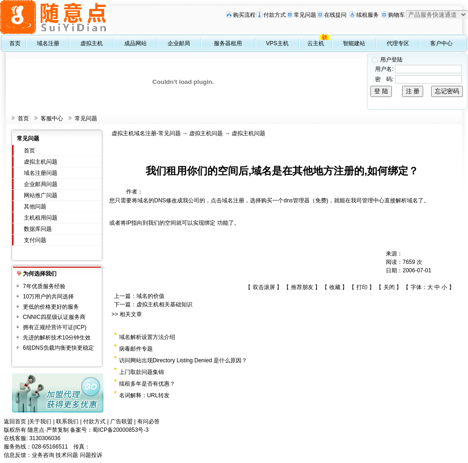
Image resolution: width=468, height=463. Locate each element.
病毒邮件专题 (136, 349)
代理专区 (398, 43)
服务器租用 (228, 43)
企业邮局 (179, 43)
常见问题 (305, 15)
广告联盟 (121, 421)
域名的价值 (150, 296)
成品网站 (135, 43)
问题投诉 (91, 455)
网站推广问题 (40, 195)
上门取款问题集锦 (141, 372)
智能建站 (354, 43)
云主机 (315, 43)
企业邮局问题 (40, 184)
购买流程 (244, 15)
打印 (362, 287)
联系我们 (67, 421)
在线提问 (335, 15)
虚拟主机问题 (40, 162)
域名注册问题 (40, 173)
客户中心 (441, 43)
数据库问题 (38, 229)
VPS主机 (277, 43)
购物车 (396, 15)
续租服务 (367, 15)
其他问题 (35, 206)
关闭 (389, 287)
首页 (15, 43)
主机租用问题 (40, 217)
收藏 (334, 287)
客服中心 (52, 118)
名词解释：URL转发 (144, 395)
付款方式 (274, 15)
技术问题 (67, 455)
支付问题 (35, 240)
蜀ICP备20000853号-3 (120, 430)
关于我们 (40, 421)
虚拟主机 (91, 43)
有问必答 (148, 421)
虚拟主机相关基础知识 (164, 304)
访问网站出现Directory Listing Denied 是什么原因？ (183, 360)
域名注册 (48, 43)
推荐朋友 (302, 287)
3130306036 (45, 438)
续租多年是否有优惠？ (147, 383)
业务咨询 (43, 455)
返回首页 (15, 421)
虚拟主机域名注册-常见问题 (146, 133)
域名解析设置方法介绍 (147, 337)
